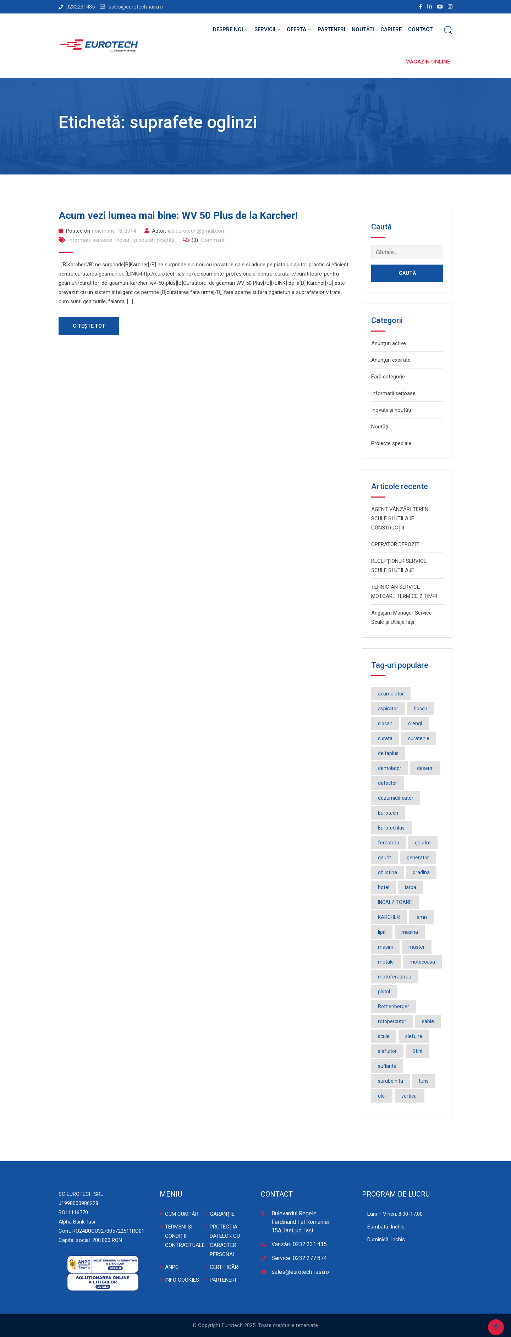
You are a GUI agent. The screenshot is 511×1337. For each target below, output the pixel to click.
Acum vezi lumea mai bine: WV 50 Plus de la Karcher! (178, 215)
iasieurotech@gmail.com (197, 231)
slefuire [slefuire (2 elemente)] (413, 1036)
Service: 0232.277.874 (299, 1258)
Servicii (264, 29)
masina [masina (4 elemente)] (409, 932)
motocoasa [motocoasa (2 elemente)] (422, 962)
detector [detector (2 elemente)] (387, 783)
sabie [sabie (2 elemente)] (428, 1021)
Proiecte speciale (391, 443)
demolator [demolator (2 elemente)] (389, 768)
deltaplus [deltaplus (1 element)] (388, 753)
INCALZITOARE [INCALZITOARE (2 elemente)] (395, 902)
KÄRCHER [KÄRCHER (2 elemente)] (389, 917)
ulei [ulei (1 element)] (382, 1096)
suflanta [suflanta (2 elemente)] (387, 1066)
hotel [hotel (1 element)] (383, 887)
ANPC (172, 1267)
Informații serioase (90, 240)
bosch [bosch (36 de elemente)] (420, 708)
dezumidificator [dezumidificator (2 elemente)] (395, 798)
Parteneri (331, 29)
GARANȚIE (222, 1214)
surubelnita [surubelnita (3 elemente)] (390, 1081)
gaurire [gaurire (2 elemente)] (423, 842)
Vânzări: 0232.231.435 (299, 1244)
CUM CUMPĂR (181, 1214)
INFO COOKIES (182, 1280)
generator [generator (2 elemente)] (418, 857)
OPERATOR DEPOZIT (395, 544)
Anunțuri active (388, 343)
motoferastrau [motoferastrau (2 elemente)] (394, 977)
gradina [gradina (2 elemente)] (421, 872)
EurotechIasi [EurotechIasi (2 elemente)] (392, 828)
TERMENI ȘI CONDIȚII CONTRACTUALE (185, 1236)
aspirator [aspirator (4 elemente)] (388, 708)
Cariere (391, 29)
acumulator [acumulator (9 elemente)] (391, 694)
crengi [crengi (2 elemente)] (415, 723)
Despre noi (228, 29)
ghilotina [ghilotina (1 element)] (387, 872)
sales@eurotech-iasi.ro (136, 7)
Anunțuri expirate (391, 360)
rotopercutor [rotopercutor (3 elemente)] (392, 1021)
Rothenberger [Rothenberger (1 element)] (393, 1006)
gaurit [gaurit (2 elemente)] (384, 857)
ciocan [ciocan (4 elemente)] (385, 723)
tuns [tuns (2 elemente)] (424, 1081)
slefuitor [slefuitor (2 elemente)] (387, 1051)
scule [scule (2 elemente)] (384, 1036)
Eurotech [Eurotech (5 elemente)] (388, 813)
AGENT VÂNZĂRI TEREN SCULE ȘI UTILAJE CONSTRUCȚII (399, 518)
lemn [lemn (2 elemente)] (421, 917)
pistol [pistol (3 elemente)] (384, 991)
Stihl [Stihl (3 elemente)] (417, 1051)
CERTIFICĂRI (225, 1267)
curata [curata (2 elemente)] (385, 738)
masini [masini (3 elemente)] (385, 947)
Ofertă (296, 29)
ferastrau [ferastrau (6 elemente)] (388, 842)
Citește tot (89, 326)
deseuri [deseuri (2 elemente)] (425, 768)
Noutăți (363, 29)
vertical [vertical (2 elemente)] (409, 1096)
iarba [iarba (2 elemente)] (410, 887)
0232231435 (80, 7)
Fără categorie (388, 376)
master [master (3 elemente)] (416, 947)
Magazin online (427, 62)
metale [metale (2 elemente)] (386, 962)
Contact (420, 29)
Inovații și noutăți (135, 240)
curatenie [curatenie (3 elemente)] (418, 738)
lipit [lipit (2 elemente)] (382, 932)
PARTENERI (223, 1280)
